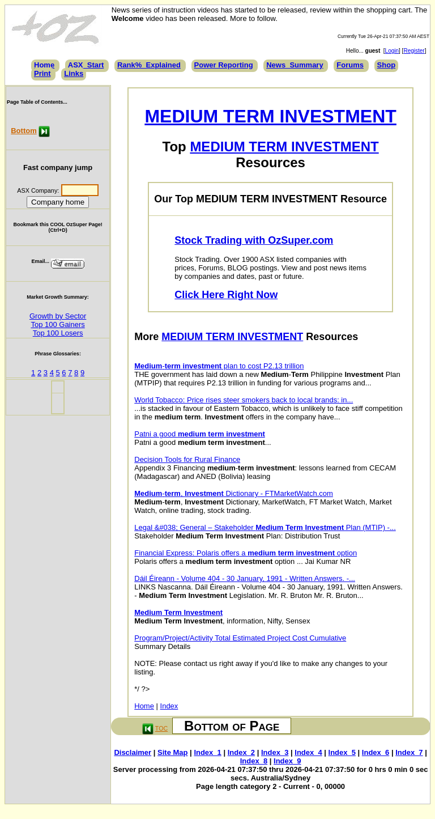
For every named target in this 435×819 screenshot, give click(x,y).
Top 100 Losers (58, 333)
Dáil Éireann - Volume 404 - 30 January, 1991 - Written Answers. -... (244, 578)
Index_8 (253, 761)
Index (169, 706)
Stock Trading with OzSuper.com (253, 240)
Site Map (172, 752)
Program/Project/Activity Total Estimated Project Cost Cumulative (240, 638)
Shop (386, 65)
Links (73, 73)
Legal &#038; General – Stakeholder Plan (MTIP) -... (265, 527)
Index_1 (207, 752)
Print (42, 73)
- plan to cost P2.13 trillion (219, 366)
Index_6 (375, 752)
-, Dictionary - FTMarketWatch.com (233, 493)
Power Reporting (223, 65)
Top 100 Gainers (57, 324)
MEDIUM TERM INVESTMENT (270, 116)
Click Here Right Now (226, 294)
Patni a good (199, 434)
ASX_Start (86, 65)
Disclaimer (132, 752)
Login (392, 51)
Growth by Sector (57, 316)
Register (413, 51)
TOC (161, 728)
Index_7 (409, 752)
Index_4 (308, 752)
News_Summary (294, 65)
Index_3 (274, 752)
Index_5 (342, 752)
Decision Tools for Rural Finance (187, 459)
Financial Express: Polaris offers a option (245, 553)
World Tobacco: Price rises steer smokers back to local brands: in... (243, 400)
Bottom (24, 130)
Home (44, 65)
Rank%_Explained (149, 65)
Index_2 (241, 752)
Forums (350, 65)
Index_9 (287, 761)
